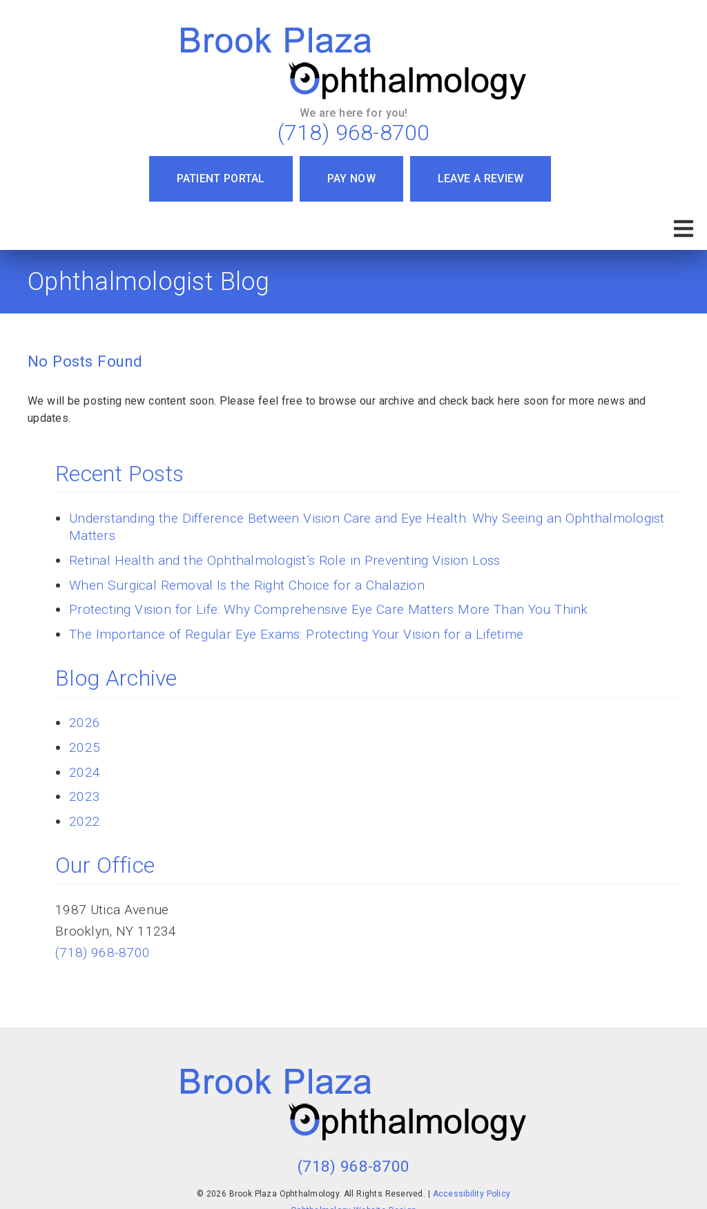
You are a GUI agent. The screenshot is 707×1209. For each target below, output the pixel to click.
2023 (84, 796)
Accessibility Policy (472, 1194)
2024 (84, 772)
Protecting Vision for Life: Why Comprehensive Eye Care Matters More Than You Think (328, 609)
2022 (84, 821)
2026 (84, 723)
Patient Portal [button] (221, 178)
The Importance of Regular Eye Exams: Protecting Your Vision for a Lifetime (296, 634)
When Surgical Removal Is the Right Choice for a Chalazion (247, 585)
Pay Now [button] (351, 178)
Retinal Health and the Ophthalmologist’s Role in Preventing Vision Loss (284, 560)
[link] (353, 63)
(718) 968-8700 (354, 132)
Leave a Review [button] (481, 178)
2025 (84, 747)
